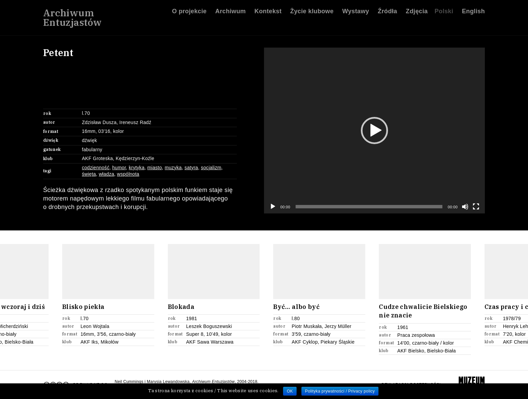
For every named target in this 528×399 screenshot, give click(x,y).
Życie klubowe (312, 13)
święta (89, 174)
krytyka (136, 167)
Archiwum (230, 13)
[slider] (369, 206)
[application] (374, 130)
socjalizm (211, 167)
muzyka (173, 167)
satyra (191, 167)
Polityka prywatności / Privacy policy (340, 391)
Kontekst (268, 13)
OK (290, 391)
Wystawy (355, 13)
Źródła (387, 13)
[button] (374, 130)
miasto (154, 167)
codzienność (95, 167)
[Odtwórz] (272, 206)
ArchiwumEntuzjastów (72, 19)
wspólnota (128, 174)
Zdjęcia (417, 13)
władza (106, 174)
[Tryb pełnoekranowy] (476, 206)
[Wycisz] (465, 206)
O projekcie (189, 13)
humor (119, 167)
